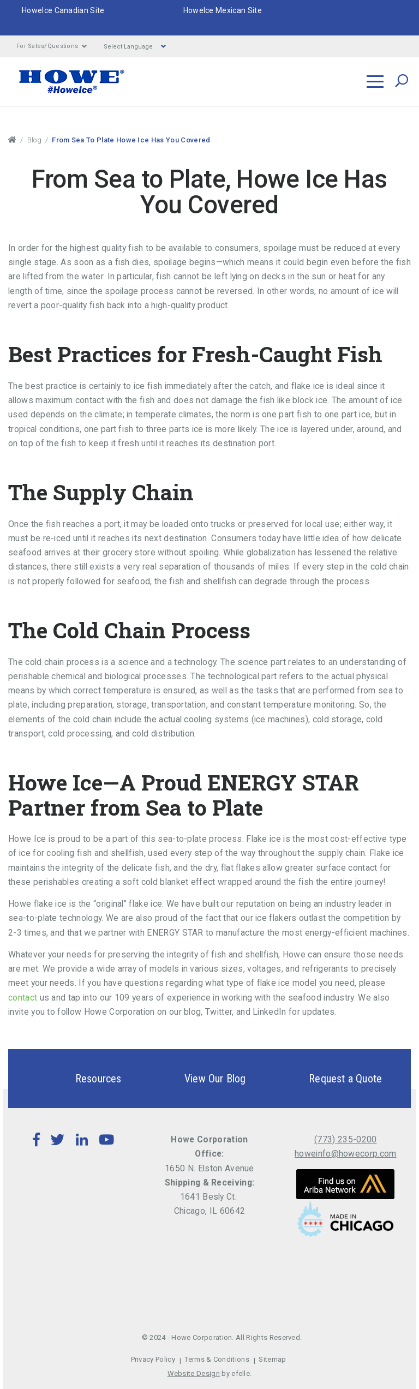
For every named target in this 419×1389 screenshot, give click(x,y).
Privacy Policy (153, 1359)
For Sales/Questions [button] (51, 46)
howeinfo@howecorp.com (346, 1153)
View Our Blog (196, 1078)
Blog (34, 140)
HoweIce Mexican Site (222, 10)
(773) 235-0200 (345, 1139)
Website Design (193, 1373)
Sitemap (272, 1359)
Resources (79, 1078)
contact (22, 997)
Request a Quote (326, 1078)
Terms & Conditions (216, 1359)
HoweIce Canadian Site (63, 10)
